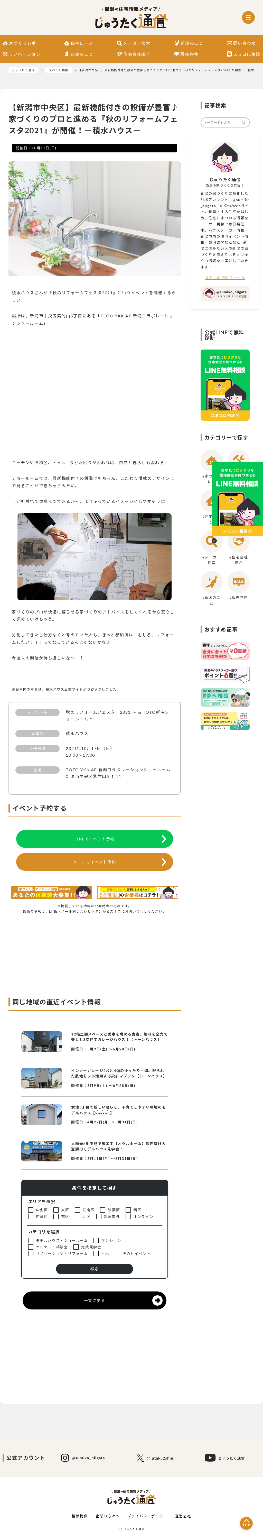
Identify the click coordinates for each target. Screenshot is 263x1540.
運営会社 (183, 1516)
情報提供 (80, 1516)
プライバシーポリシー (147, 1516)
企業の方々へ (108, 1516)
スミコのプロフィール (225, 278)
